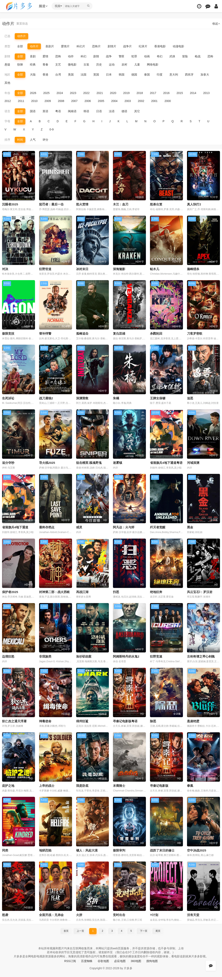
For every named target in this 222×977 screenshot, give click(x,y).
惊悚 (20, 64)
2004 (114, 101)
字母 (7, 121)
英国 (96, 74)
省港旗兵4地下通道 (15, 527)
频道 (43, 6)
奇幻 (159, 56)
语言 (7, 111)
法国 (83, 74)
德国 (134, 74)
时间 (20, 139)
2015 (180, 93)
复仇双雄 (119, 333)
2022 (86, 93)
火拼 (79, 915)
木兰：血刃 (120, 204)
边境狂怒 (8, 656)
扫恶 (116, 592)
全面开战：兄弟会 (51, 915)
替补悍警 (45, 333)
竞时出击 (119, 915)
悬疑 (7, 64)
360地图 (136, 961)
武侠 (172, 56)
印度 (159, 74)
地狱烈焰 (45, 850)
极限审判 (119, 850)
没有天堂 (193, 915)
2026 (33, 93)
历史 (99, 64)
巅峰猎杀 (193, 269)
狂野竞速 (156, 656)
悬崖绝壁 (193, 721)
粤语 (58, 111)
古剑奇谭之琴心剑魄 (201, 656)
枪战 (198, 56)
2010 (34, 101)
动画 (147, 56)
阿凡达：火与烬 (123, 527)
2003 (127, 101)
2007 (74, 101)
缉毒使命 (45, 721)
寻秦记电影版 (159, 785)
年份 (7, 93)
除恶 (153, 721)
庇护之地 (8, 785)
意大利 (173, 74)
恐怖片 (96, 46)
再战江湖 (82, 592)
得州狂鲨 (82, 721)
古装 (86, 64)
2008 (61, 101)
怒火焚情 (82, 204)
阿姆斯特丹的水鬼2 (126, 656)
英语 (45, 111)
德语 (124, 111)
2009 (47, 101)
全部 (20, 46)
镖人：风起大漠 (87, 850)
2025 (46, 93)
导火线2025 (47, 462)
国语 (33, 111)
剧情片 (112, 46)
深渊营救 (82, 398)
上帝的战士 (46, 785)
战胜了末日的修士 (162, 850)
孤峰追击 (82, 333)
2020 (113, 93)
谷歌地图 (103, 961)
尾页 (158, 930)
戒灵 (79, 527)
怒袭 (5, 915)
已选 (7, 36)
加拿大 (205, 74)
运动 (112, 64)
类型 (7, 46)
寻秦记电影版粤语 (125, 721)
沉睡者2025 (10, 204)
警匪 (121, 56)
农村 (124, 64)
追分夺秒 (8, 462)
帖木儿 (154, 269)
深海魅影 (119, 269)
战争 (109, 56)
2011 (21, 101)
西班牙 (189, 74)
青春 (45, 64)
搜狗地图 (152, 961)
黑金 (190, 527)
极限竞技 (8, 333)
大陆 (33, 74)
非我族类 (45, 656)
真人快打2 (194, 204)
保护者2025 (10, 592)
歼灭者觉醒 (157, 527)
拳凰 (190, 785)
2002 (141, 101)
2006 (88, 101)
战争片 (127, 46)
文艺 (58, 64)
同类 (5, 850)
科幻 (83, 56)
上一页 (80, 930)
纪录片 (143, 46)
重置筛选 (22, 23)
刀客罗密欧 (194, 333)
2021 (100, 93)
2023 (73, 93)
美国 (71, 74)
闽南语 (72, 111)
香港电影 (160, 46)
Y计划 (154, 915)
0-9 (52, 129)
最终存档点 (46, 527)
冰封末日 (82, 269)
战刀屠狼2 (46, 398)
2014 (193, 93)
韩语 (86, 111)
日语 (99, 111)
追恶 (190, 398)
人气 (33, 139)
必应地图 (120, 961)
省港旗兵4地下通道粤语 (166, 462)
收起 (216, 23)
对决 (5, 269)
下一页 (143, 930)
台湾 (58, 74)
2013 (206, 93)
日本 (109, 74)
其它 (137, 111)
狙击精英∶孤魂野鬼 (89, 462)
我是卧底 (82, 785)
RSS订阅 (70, 961)
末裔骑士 (119, 785)
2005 (101, 101)
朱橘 (116, 398)
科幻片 (81, 46)
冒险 (185, 56)
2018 (139, 93)
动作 (71, 56)
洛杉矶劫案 (83, 656)
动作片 (21, 36)
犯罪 (134, 56)
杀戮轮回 (156, 333)
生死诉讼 (8, 398)
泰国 (147, 74)
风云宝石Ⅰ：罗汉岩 (199, 592)
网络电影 (152, 64)
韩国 (121, 74)
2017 (153, 93)
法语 (112, 111)
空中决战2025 (196, 850)
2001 (154, 101)
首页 (66, 930)
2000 (168, 101)
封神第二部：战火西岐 (54, 592)
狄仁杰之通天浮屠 (14, 721)
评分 (45, 139)
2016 (166, 93)
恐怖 (58, 56)
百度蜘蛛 (86, 961)
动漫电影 (178, 46)
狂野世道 (45, 269)
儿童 (137, 64)
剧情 (7, 56)
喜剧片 (49, 46)
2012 (8, 101)
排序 (7, 139)
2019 (126, 93)
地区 (7, 74)
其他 (7, 82)
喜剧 (33, 56)
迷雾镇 (117, 462)
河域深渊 (193, 462)
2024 (59, 93)
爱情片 (65, 46)
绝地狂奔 (156, 592)
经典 (33, 64)
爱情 (45, 56)
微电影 (72, 64)
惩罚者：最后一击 (51, 204)
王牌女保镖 (157, 398)
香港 (45, 74)
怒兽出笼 (156, 204)
